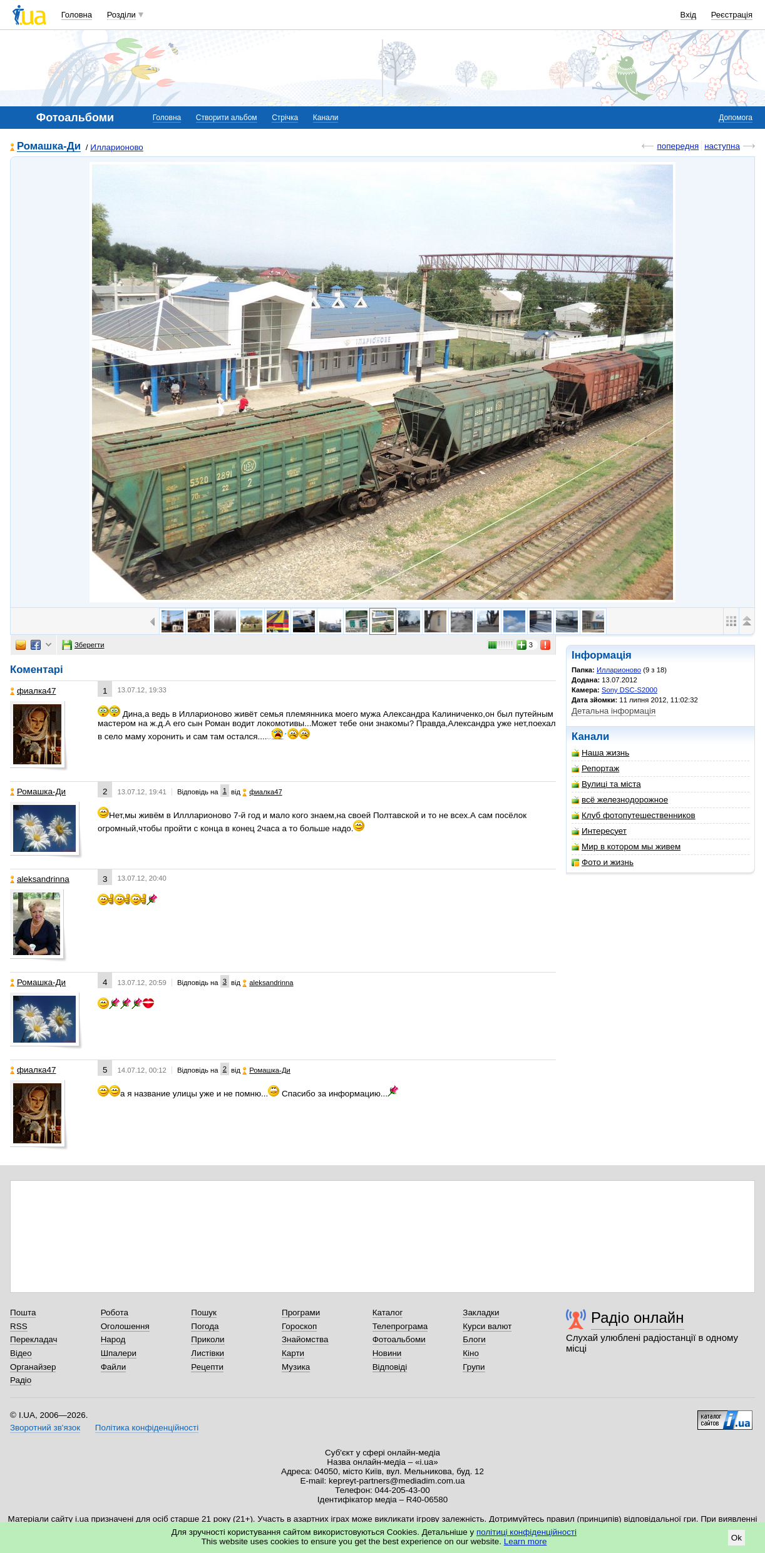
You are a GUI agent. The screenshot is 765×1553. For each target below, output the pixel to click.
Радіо (20, 1380)
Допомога (735, 117)
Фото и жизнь (603, 862)
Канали (326, 117)
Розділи (121, 14)
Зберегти (83, 645)
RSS (19, 1326)
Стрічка (285, 117)
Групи (474, 1367)
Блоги (474, 1339)
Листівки (207, 1353)
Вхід (688, 14)
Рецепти (207, 1367)
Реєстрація (731, 14)
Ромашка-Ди (49, 146)
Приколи (207, 1339)
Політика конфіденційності (146, 1427)
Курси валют (487, 1326)
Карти (293, 1353)
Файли (113, 1367)
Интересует (599, 831)
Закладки (481, 1312)
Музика (296, 1367)
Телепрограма (400, 1326)
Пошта (23, 1312)
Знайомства (305, 1339)
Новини (387, 1353)
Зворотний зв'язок (45, 1427)
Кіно (471, 1353)
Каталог (387, 1312)
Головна (76, 14)
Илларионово (116, 147)
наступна (722, 146)
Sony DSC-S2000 (629, 690)
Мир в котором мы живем (626, 846)
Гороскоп (299, 1326)
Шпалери (118, 1353)
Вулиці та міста (606, 784)
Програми (301, 1312)
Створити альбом (226, 117)
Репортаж (595, 768)
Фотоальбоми (399, 1339)
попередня (678, 146)
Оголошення (125, 1326)
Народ (113, 1339)
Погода (204, 1326)
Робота (114, 1312)
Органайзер (33, 1367)
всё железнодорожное (620, 799)
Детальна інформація (613, 711)
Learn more (525, 1541)
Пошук (204, 1312)
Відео (21, 1353)
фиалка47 (33, 691)
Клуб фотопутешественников (634, 815)
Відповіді (390, 1367)
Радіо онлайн (637, 1317)
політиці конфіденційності (526, 1532)
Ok (736, 1537)
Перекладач (33, 1339)
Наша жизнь (600, 752)
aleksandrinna (39, 879)
